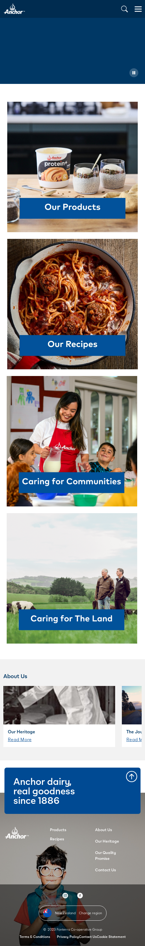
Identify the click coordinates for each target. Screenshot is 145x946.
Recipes (57, 838)
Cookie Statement (111, 937)
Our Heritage (107, 841)
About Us (103, 829)
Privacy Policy (68, 937)
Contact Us (105, 869)
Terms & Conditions (35, 937)
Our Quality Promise (105, 855)
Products (58, 829)
